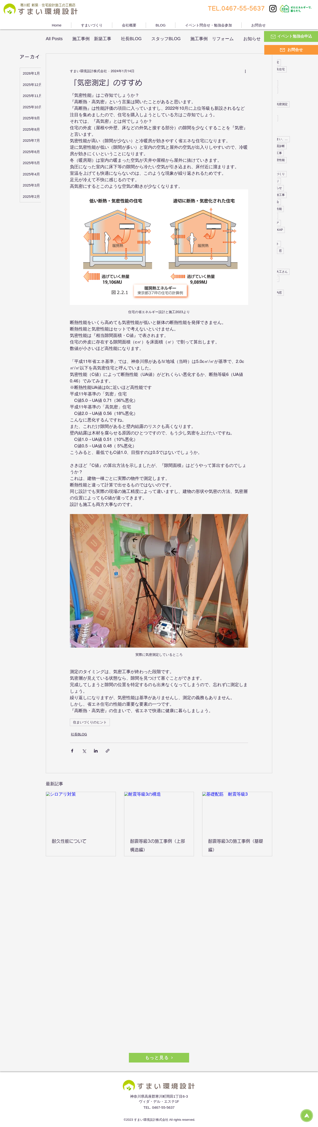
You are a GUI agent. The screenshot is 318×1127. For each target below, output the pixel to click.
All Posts (54, 38)
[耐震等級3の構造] (159, 811)
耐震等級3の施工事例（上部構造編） (157, 845)
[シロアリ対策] (81, 811)
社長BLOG (131, 38)
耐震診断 (279, 146)
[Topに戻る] (306, 1115)
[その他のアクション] (245, 71)
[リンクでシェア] (107, 750)
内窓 (279, 292)
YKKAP (278, 230)
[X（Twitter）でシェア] (84, 750)
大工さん (282, 271)
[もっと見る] (159, 1058)
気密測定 (282, 104)
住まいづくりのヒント (90, 722)
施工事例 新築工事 (91, 38)
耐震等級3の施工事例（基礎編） (235, 845)
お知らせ (252, 38)
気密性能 (279, 160)
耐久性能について (69, 841)
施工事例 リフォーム (212, 38)
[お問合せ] (291, 50)
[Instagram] (273, 8)
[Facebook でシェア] (72, 750)
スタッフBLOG (166, 38)
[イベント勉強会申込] (291, 36)
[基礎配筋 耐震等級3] (237, 811)
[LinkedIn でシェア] (95, 750)
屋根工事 (279, 195)
